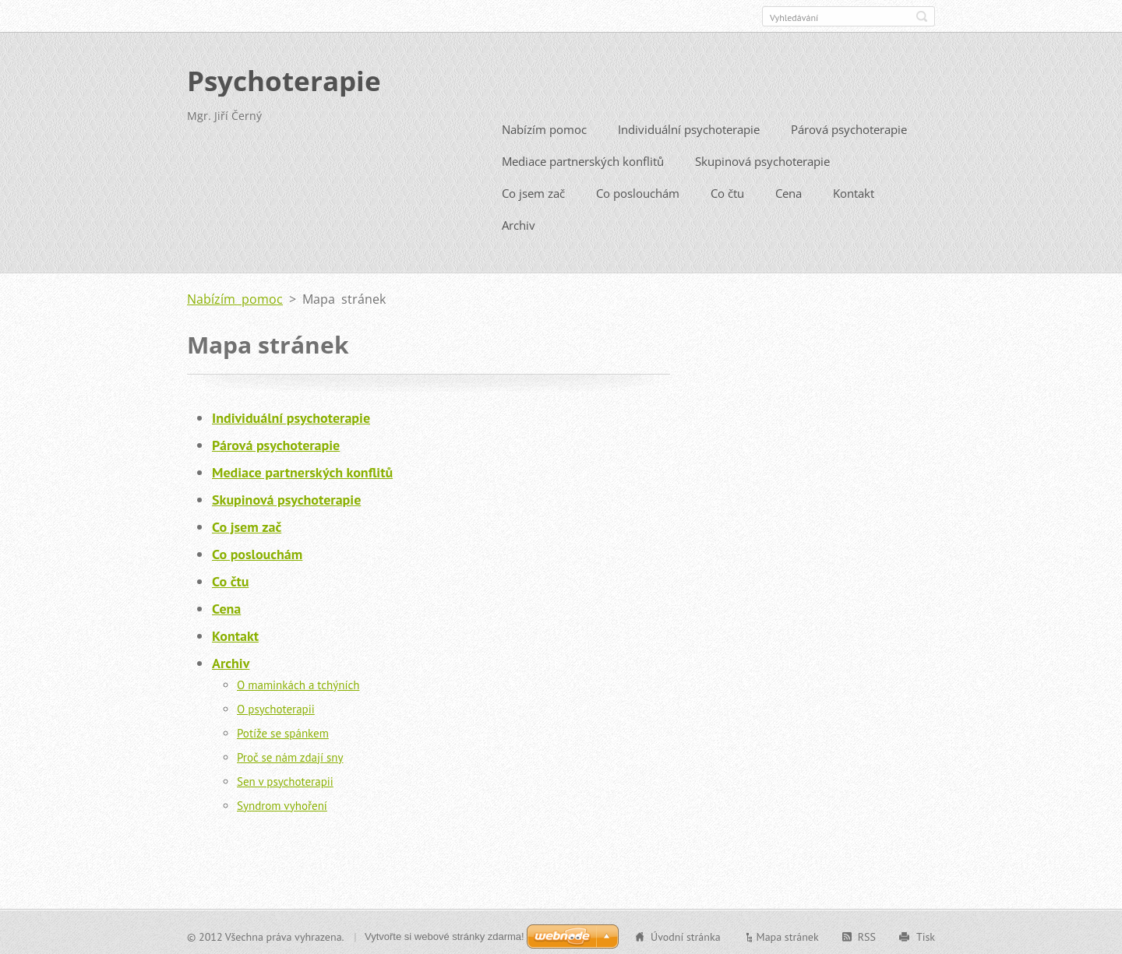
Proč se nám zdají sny (290, 754)
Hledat (921, 16)
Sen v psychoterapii (285, 778)
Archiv (518, 222)
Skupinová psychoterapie (762, 158)
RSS (867, 934)
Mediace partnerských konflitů (583, 158)
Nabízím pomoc (544, 126)
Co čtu (727, 190)
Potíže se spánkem (283, 730)
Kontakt (853, 190)
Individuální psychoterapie (689, 126)
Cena (788, 190)
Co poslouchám (637, 190)
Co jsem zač (533, 190)
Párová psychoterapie (849, 126)
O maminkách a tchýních (298, 681)
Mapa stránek (788, 934)
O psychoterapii (276, 706)
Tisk (925, 934)
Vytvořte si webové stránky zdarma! (444, 933)
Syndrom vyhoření (282, 802)
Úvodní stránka (686, 934)
